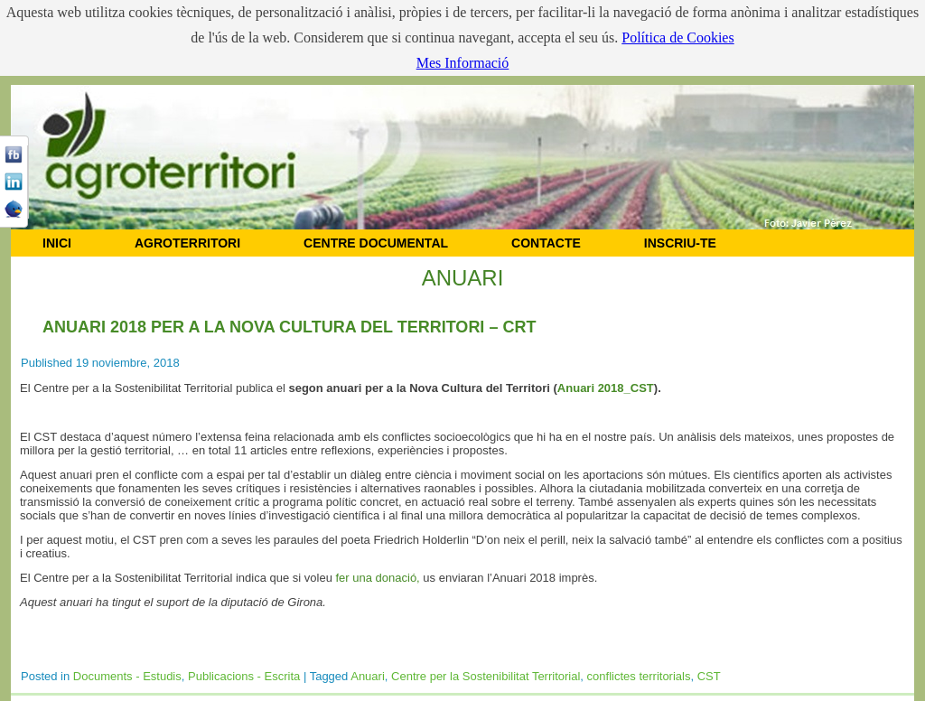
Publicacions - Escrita (244, 676)
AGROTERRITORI (187, 243)
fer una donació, (378, 577)
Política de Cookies (677, 37)
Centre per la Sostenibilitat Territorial (485, 676)
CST (709, 676)
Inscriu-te (680, 243)
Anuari (367, 676)
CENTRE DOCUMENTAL (376, 243)
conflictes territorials (639, 676)
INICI (56, 243)
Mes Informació (462, 62)
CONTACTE (546, 243)
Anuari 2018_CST (605, 388)
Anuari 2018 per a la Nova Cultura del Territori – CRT (289, 327)
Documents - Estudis (127, 676)
